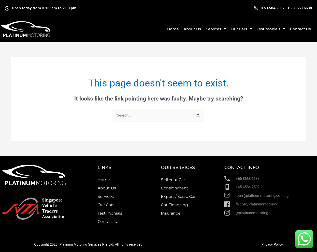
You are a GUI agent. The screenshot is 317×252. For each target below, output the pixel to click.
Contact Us (300, 29)
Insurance (170, 213)
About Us (192, 29)
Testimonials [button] (271, 29)
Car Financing (174, 204)
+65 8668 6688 (300, 8)
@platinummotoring (252, 213)
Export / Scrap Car (178, 196)
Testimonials (110, 213)
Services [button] (216, 29)
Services (106, 196)
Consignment (174, 188)
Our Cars (106, 204)
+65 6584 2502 (272, 8)
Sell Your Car (173, 179)
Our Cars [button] (241, 29)
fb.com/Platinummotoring (257, 204)
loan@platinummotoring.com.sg (262, 196)
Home (173, 29)
